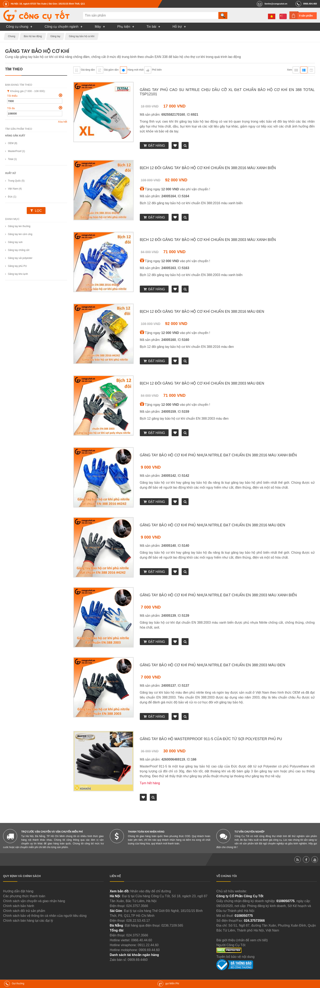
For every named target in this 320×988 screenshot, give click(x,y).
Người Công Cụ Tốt (230, 945)
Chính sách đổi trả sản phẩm (24, 911)
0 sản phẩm (306, 15)
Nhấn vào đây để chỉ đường (150, 891)
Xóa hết (62, 121)
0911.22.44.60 (148, 945)
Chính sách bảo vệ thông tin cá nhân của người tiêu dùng (45, 915)
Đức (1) (12, 196)
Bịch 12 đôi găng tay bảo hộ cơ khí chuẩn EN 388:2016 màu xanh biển (208, 168)
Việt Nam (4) (15, 188)
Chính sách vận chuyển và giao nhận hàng (34, 901)
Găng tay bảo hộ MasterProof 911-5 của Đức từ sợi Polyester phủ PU (211, 739)
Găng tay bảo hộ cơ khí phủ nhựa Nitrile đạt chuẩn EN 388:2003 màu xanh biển (218, 595)
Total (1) (12, 159)
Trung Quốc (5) (16, 180)
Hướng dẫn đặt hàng (18, 891)
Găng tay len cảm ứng (20, 234)
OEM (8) (12, 143)
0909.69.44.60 (149, 950)
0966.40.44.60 (141, 940)
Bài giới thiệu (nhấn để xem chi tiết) (242, 940)
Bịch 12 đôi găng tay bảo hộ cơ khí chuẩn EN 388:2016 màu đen (202, 311)
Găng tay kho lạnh (18, 274)
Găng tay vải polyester (20, 258)
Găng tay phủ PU (17, 266)
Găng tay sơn (15, 242)
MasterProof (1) (16, 151)
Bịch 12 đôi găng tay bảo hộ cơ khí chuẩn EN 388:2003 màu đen (202, 383)
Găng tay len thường (19, 226)
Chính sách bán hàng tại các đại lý (28, 920)
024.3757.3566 (137, 906)
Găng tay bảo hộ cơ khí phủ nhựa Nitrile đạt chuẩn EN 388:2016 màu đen (212, 525)
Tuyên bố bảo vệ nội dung (235, 956)
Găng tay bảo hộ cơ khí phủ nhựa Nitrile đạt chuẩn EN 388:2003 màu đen (212, 665)
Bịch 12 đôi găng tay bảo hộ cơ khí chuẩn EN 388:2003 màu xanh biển (208, 240)
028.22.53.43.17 (138, 920)
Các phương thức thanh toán (24, 896)
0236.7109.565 (172, 925)
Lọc (38, 210)
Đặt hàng (156, 145)
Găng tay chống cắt (18, 250)
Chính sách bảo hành (18, 906)
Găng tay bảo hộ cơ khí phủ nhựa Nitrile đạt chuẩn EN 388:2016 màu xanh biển (218, 455)
